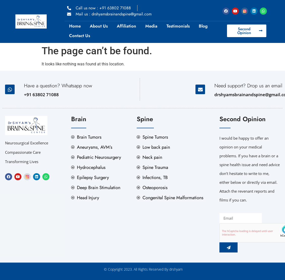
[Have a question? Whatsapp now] (10, 89)
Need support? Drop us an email (248, 85)
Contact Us (79, 36)
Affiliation (126, 26)
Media (151, 26)
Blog (203, 26)
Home (75, 26)
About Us (99, 26)
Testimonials (178, 26)
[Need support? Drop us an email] (200, 89)
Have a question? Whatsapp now (58, 85)
